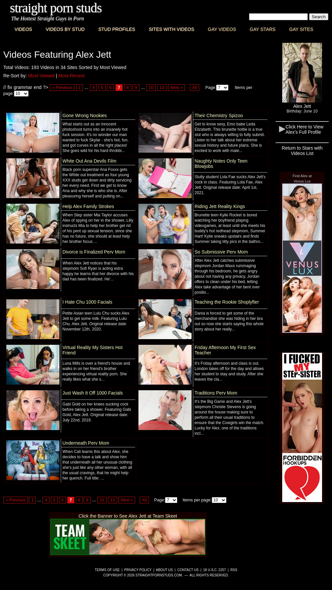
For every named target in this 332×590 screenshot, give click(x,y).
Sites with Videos (171, 29)
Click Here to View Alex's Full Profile (304, 129)
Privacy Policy (137, 570)
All (194, 87)
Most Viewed (41, 75)
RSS (233, 570)
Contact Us (188, 570)
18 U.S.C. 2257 (214, 570)
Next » (176, 87)
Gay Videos (222, 29)
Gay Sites (301, 29)
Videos (23, 29)
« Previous (62, 87)
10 (151, 87)
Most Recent (71, 75)
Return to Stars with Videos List (302, 150)
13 (162, 87)
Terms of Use (107, 570)
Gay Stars (263, 29)
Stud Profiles (116, 29)
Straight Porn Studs (56, 7)
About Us (164, 570)
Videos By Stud (65, 29)
